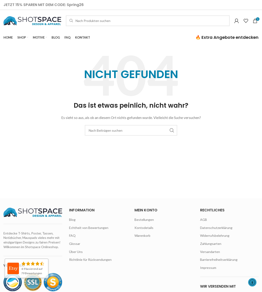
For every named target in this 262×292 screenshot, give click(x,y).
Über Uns (76, 254)
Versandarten (210, 254)
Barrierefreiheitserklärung (219, 262)
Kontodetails (143, 230)
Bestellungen (144, 222)
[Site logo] (32, 22)
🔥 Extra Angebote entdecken (227, 40)
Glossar (74, 246)
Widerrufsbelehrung (214, 238)
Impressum (208, 270)
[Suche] (148, 22)
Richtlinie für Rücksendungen (90, 262)
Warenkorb (142, 238)
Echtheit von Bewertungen (88, 230)
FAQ (72, 238)
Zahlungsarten (210, 246)
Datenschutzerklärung (216, 230)
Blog (72, 222)
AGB (203, 222)
